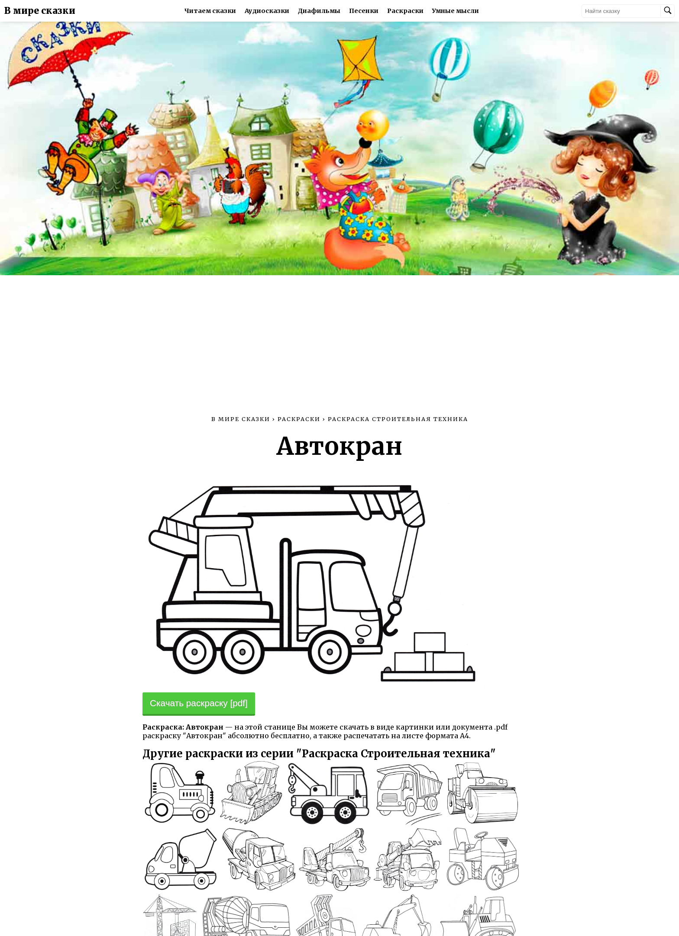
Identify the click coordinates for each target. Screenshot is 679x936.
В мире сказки (39, 10)
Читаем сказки (210, 11)
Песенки (363, 11)
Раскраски (405, 11)
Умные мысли (455, 11)
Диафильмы (319, 11)
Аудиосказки (267, 11)
